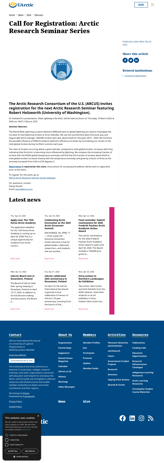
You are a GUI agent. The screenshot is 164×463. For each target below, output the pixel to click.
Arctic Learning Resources (140, 409)
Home (12, 14)
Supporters (64, 380)
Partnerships (64, 374)
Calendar (63, 393)
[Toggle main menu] (152, 4)
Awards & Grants (116, 411)
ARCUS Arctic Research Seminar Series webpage (32, 177)
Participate (88, 380)
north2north (114, 378)
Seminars (112, 401)
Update (87, 390)
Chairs (111, 383)
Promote (87, 385)
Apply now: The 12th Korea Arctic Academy (23, 235)
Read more (15, 272)
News (20, 14)
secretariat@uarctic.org (22, 388)
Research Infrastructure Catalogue (139, 391)
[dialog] (22, 436)
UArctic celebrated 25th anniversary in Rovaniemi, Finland (56, 306)
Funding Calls (139, 374)
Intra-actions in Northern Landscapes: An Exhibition (91, 306)
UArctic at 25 (64, 398)
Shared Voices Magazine (65, 387)
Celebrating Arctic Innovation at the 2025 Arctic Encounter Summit (58, 237)
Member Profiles (91, 369)
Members (89, 362)
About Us (65, 362)
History (62, 403)
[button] (21, 456)
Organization (65, 369)
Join (85, 374)
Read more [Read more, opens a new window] (27, 429)
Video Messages (66, 413)
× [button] (38, 416)
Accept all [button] (13, 451)
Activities (117, 362)
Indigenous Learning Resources (142, 401)
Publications (138, 369)
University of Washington (135, 76)
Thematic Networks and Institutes (118, 371)
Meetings (63, 408)
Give (141, 4)
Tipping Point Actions (118, 406)
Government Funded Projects (118, 390)
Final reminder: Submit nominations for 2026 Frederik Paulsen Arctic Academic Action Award (92, 239)
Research (112, 396)
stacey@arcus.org (24, 189)
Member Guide (90, 395)
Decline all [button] (30, 451)
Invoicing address (17, 382)
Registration (15, 166)
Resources (140, 362)
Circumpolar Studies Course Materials (142, 417)
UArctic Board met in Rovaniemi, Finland (23, 304)
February (38, 14)
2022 (29, 14)
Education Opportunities (139, 382)
